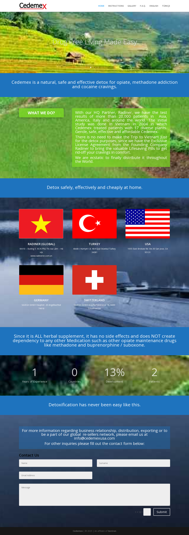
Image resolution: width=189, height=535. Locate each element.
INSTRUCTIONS (116, 6)
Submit (162, 512)
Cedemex (78, 531)
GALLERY (132, 6)
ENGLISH (154, 6)
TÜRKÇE (166, 6)
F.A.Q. (143, 6)
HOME (101, 6)
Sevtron (112, 531)
